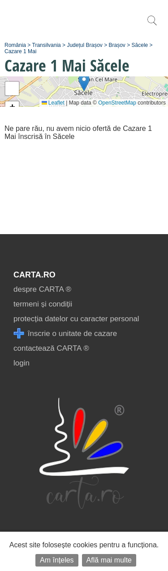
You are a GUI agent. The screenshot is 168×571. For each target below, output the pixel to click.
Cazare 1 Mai (20, 51)
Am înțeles (57, 560)
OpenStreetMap (117, 103)
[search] (152, 25)
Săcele (140, 45)
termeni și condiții (42, 304)
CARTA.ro (34, 274)
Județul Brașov (84, 45)
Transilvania (46, 45)
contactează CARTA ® (51, 348)
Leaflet (53, 103)
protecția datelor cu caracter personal (76, 319)
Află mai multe (109, 560)
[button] (84, 82)
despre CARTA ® (42, 289)
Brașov (117, 45)
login (21, 363)
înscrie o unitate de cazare (65, 333)
